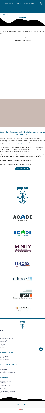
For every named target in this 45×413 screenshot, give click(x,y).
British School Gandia (5, 357)
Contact (2, 347)
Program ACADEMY (23, 168)
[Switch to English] (22, 10)
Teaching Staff (3, 341)
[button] (41, 349)
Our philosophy (3, 340)
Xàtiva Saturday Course (5, 385)
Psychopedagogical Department (7, 391)
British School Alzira (4, 356)
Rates (1, 343)
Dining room (3, 382)
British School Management (6, 338)
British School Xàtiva (4, 359)
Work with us (3, 344)
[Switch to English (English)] (22, 410)
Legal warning (3, 345)
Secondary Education (5, 371)
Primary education (4, 369)
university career (21, 144)
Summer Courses (4, 388)
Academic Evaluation (5, 389)
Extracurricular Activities (5, 381)
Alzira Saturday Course (5, 384)
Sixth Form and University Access (7, 372)
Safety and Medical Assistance (7, 392)
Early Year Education (4, 368)
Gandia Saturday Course (5, 387)
